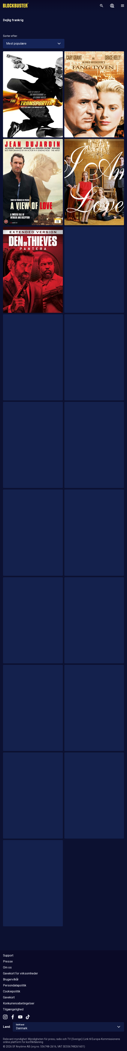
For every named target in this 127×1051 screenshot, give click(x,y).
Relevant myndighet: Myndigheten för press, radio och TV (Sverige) (42, 1039)
